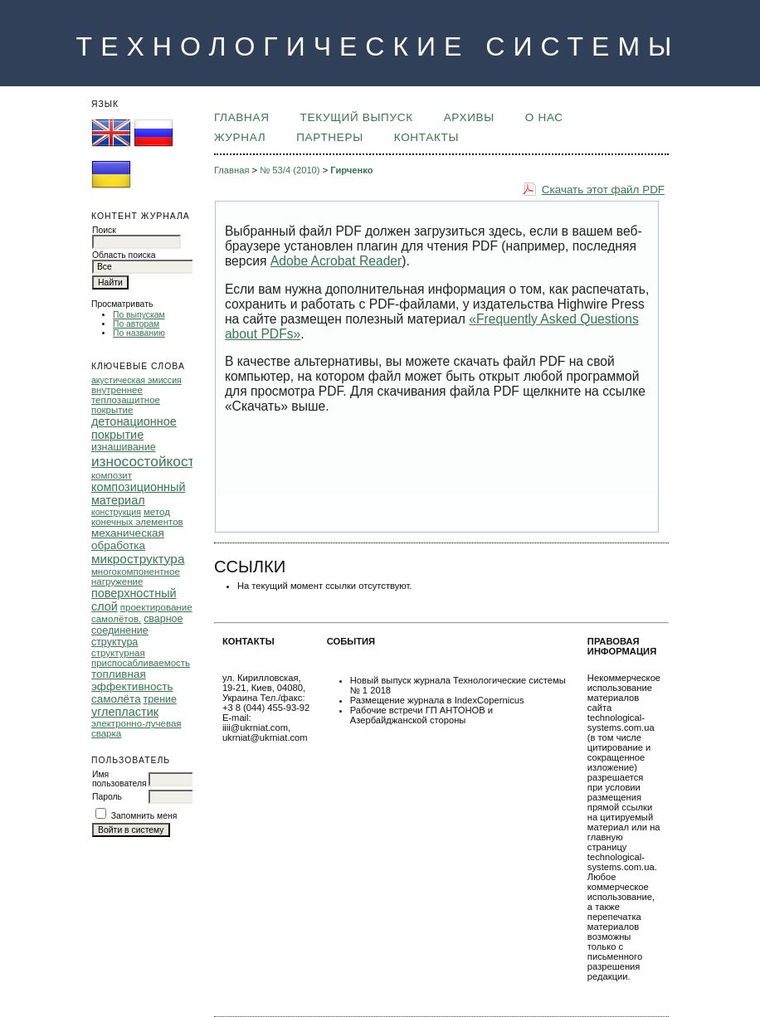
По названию (139, 333)
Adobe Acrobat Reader (336, 261)
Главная (242, 117)
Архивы (469, 117)
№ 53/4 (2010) (289, 170)
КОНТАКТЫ (426, 137)
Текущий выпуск (356, 117)
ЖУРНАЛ (240, 137)
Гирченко (351, 170)
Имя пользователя (119, 779)
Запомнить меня (144, 815)
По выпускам (139, 314)
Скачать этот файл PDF (603, 189)
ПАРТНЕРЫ (329, 137)
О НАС (544, 117)
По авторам (136, 323)
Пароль (107, 796)
